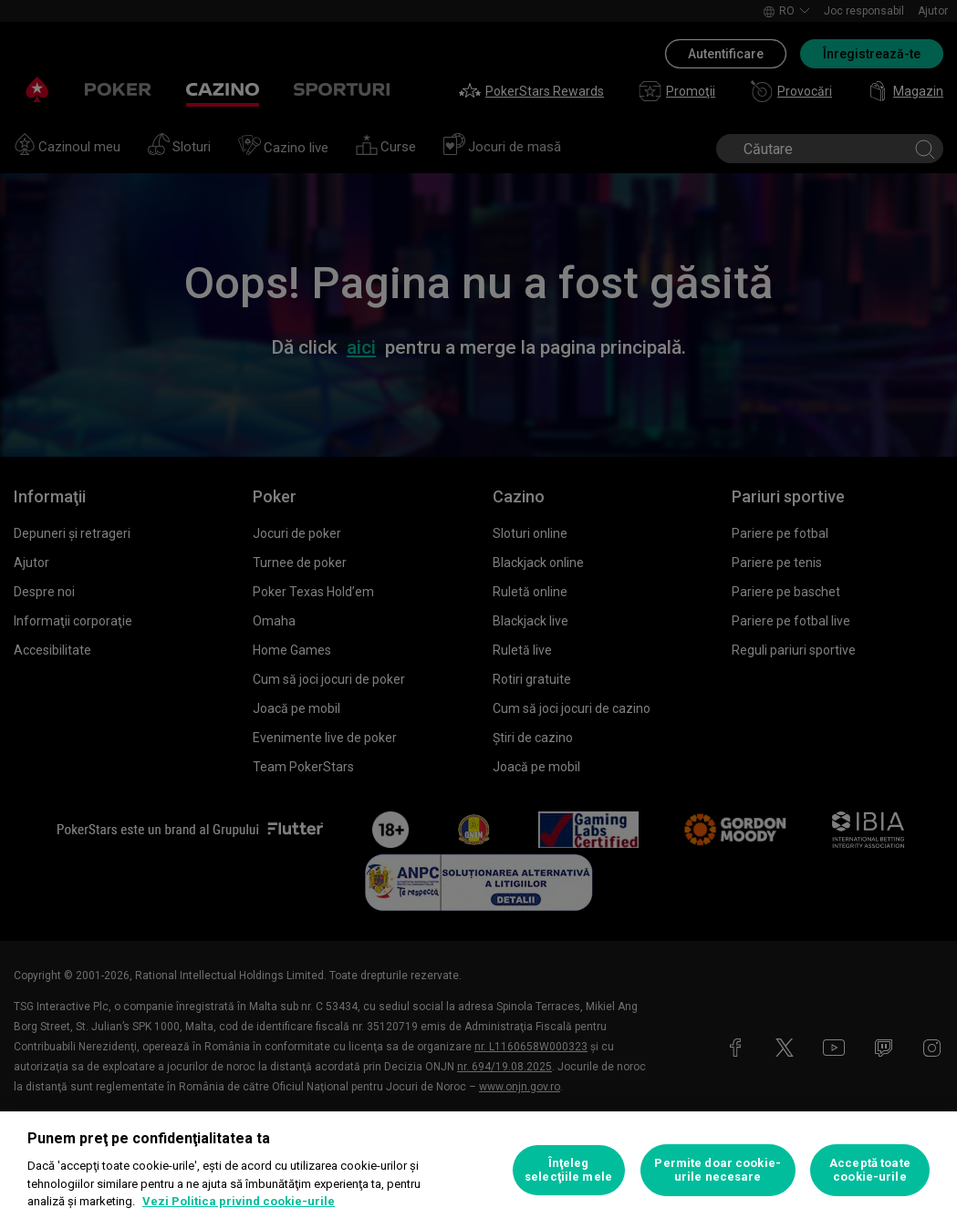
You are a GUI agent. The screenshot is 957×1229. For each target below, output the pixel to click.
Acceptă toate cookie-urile (869, 1170)
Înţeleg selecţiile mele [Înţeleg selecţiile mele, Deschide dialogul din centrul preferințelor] (568, 1170)
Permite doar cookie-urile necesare (717, 1170)
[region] (478, 1170)
